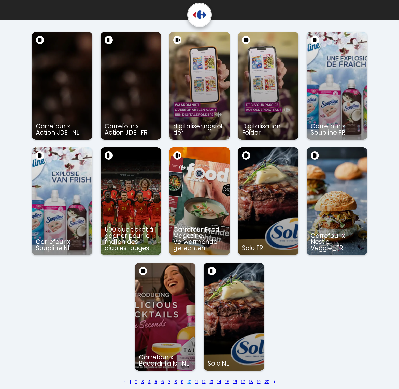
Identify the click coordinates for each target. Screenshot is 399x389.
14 (219, 382)
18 (251, 382)
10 (189, 382)
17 (243, 382)
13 (211, 382)
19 (259, 382)
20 (267, 382)
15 (227, 382)
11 (196, 382)
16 (235, 382)
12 (204, 382)
